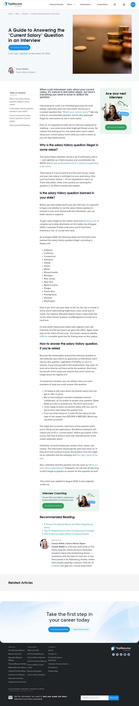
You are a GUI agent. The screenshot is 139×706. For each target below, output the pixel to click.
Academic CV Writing (16, 675)
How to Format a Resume (37, 661)
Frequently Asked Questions (55, 658)
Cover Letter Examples (36, 675)
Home (10, 14)
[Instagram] (125, 654)
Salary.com (91, 221)
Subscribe (114, 697)
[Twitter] (117, 654)
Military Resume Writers (17, 667)
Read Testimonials (81, 629)
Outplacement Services (17, 682)
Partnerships (53, 671)
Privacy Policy (25, 689)
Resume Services (56, 4)
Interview (25, 14)
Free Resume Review (59, 629)
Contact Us (52, 654)
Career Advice (102, 4)
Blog (17, 14)
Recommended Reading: (20, 125)
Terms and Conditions (14, 689)
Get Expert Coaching (19, 47)
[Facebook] (113, 654)
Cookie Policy (33, 689)
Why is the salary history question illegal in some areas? (20, 102)
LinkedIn (56, 566)
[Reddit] (128, 654)
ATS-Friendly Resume (35, 654)
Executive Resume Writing (15, 658)
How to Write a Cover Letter (35, 666)
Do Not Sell (41, 689)
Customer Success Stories (58, 664)
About (69, 4)
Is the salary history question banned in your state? (21, 110)
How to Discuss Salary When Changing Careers (66, 534)
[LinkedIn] (121, 654)
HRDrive (44, 336)
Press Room (52, 667)
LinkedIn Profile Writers (17, 671)
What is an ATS (33, 650)
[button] (71, 4)
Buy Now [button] (133, 4)
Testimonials (85, 4)
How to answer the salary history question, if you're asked (20, 118)
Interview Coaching (15, 678)
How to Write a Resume (36, 657)
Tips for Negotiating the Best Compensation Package (69, 530)
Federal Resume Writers (17, 664)
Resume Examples (34, 671)
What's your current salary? (76, 112)
